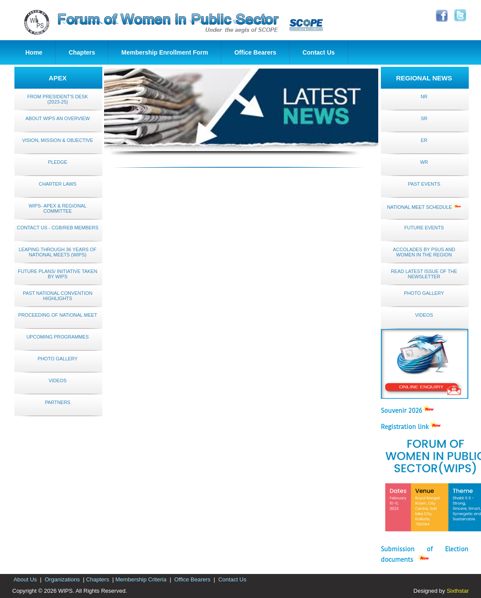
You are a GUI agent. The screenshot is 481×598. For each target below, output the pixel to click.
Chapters (82, 52)
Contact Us (319, 52)
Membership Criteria (141, 579)
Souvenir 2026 (401, 410)
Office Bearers (255, 52)
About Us (25, 579)
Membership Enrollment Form (165, 52)
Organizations (62, 579)
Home (33, 52)
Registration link (405, 426)
